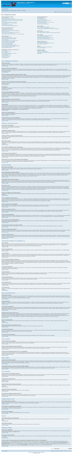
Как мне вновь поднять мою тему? (7, 47)
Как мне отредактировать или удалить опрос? (8, 41)
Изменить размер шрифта (70, 8)
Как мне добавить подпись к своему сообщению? (9, 38)
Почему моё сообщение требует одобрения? (8, 46)
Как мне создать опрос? (5, 39)
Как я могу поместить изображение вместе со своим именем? (11, 32)
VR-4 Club (19, 10)
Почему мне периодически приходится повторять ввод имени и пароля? (12, 19)
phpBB (35, 452)
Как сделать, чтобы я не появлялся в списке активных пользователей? (12, 20)
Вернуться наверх (5, 72)
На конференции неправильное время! (7, 29)
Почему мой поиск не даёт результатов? (43, 36)
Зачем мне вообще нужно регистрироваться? (8, 18)
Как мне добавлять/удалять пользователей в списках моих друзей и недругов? (48, 32)
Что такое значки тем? (5, 57)
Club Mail (24, 10)
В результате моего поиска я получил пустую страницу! (45, 37)
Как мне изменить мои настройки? (7, 28)
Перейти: (52, 448)
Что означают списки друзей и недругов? (43, 31)
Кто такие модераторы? (40, 18)
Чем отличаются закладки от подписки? (43, 42)
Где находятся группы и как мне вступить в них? (44, 20)
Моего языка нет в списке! (5, 31)
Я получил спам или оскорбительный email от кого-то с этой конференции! (48, 28)
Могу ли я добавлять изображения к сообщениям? (9, 53)
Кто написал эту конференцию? (41, 50)
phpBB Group (31, 430)
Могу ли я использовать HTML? (6, 51)
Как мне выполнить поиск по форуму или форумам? (44, 35)
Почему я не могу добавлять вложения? (7, 43)
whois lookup (62, 441)
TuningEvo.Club (13, 10)
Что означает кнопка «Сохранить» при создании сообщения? (11, 45)
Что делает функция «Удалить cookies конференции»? (10, 25)
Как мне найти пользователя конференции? (43, 38)
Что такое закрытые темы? (6, 56)
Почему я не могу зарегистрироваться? (7, 24)
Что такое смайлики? (5, 52)
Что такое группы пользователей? (42, 19)
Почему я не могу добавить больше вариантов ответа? (10, 40)
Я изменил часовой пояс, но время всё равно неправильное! (10, 30)
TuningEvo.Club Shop (5, 10)
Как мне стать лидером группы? (41, 21)
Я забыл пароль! (4, 21)
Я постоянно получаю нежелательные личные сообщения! (45, 27)
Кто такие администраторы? (41, 17)
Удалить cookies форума (59, 450)
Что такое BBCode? (4, 50)
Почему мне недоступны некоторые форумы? (8, 42)
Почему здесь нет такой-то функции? (42, 51)
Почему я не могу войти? (5, 17)
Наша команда (52, 450)
